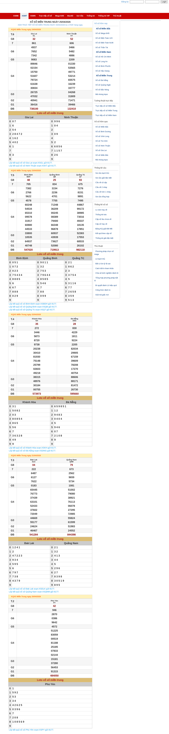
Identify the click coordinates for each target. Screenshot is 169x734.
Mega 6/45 (59, 16)
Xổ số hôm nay (101, 23)
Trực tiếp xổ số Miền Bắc (105, 106)
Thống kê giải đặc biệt (104, 238)
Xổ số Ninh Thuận (102, 146)
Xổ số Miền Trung (104, 75)
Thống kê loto (101, 214)
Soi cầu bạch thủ (102, 173)
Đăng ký (125, 2)
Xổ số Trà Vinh (101, 141)
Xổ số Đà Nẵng (101, 80)
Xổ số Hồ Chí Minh (103, 57)
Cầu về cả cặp (101, 182)
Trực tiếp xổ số (45, 16)
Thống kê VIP (104, 16)
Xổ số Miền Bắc (103, 28)
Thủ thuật (117, 16)
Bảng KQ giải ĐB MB (103, 229)
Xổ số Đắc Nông (102, 90)
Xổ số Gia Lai (101, 150)
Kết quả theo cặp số (103, 233)
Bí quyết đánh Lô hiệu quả (106, 285)
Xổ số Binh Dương (103, 132)
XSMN (33, 16)
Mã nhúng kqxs (101, 94)
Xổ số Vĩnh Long (102, 136)
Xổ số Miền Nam (103, 52)
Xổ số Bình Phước (103, 66)
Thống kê (91, 16)
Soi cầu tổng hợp (102, 197)
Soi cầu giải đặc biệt (103, 178)
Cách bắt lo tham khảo (104, 268)
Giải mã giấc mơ (102, 295)
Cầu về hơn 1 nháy (103, 192)
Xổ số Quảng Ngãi (103, 85)
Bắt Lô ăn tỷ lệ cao (103, 264)
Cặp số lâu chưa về (103, 219)
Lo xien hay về (101, 210)
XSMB (16, 16)
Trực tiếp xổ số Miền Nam (105, 115)
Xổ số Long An (101, 61)
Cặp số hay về (101, 224)
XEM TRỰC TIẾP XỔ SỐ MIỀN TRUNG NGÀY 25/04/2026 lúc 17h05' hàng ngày (50, 25)
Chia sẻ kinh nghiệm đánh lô (106, 273)
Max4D (70, 16)
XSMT (24, 16)
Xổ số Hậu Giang (102, 71)
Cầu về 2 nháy (101, 187)
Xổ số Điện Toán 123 (104, 38)
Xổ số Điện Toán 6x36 (104, 43)
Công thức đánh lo (102, 290)
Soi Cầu (80, 16)
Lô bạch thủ (100, 259)
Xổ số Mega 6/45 (102, 33)
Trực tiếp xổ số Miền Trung (106, 110)
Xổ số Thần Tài (101, 47)
